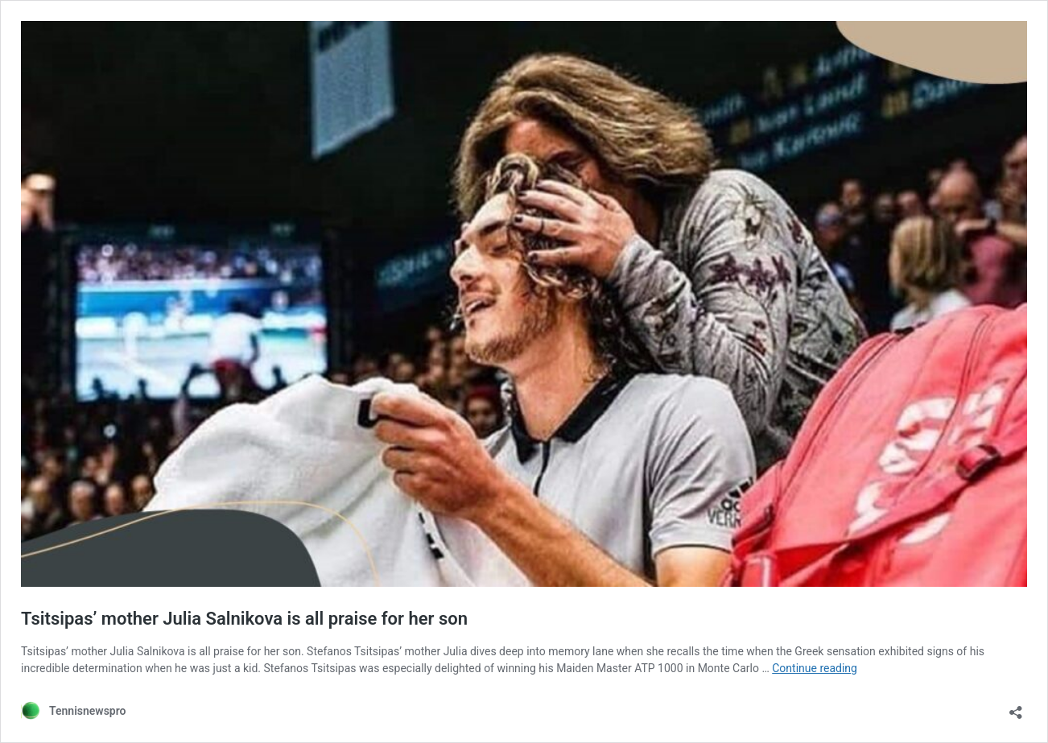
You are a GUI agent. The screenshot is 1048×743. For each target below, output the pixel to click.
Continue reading (814, 668)
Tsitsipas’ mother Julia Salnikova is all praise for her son (244, 619)
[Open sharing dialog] (1016, 707)
